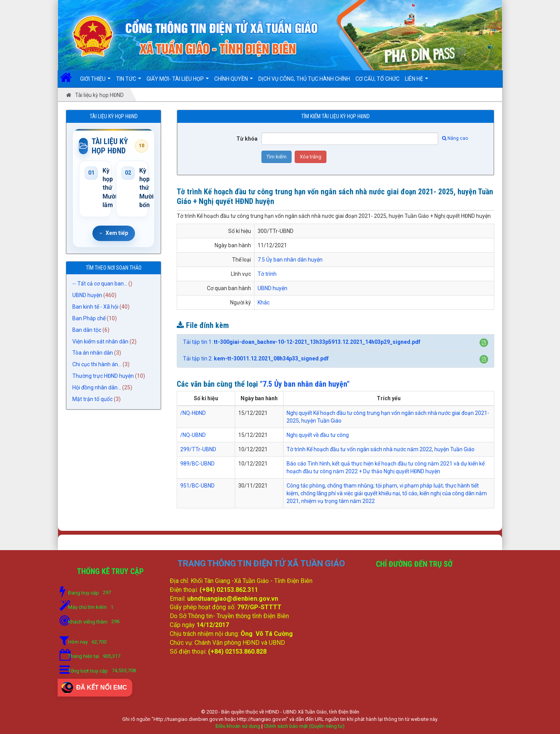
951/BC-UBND (197, 486)
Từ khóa (247, 139)
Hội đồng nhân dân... (96, 388)
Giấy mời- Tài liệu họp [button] (178, 81)
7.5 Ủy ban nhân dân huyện (290, 260)
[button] (484, 342)
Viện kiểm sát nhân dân (100, 341)
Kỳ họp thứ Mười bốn (141, 188)
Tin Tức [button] (128, 81)
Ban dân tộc (86, 330)
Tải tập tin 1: (301, 342)
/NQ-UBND (193, 435)
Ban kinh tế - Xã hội (95, 307)
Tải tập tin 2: (256, 358)
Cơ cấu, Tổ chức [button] (377, 79)
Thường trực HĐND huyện (103, 376)
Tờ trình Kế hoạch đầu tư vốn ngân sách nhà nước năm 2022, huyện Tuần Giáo (381, 449)
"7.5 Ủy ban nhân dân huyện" (305, 384)
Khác (264, 302)
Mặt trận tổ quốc (92, 399)
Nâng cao (455, 138)
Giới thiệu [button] (95, 81)
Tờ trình (267, 274)
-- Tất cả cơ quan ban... (99, 283)
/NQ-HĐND (193, 413)
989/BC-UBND (197, 463)
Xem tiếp (113, 233)
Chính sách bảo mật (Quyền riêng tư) (304, 726)
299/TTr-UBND (198, 449)
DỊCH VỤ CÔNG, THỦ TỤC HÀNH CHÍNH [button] (304, 79)
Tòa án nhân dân (92, 353)
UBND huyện (87, 295)
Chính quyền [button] (233, 81)
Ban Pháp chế (89, 318)
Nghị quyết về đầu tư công (318, 435)
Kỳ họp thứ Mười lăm (104, 188)
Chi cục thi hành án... (96, 365)
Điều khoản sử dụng (237, 726)
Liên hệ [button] (416, 81)
